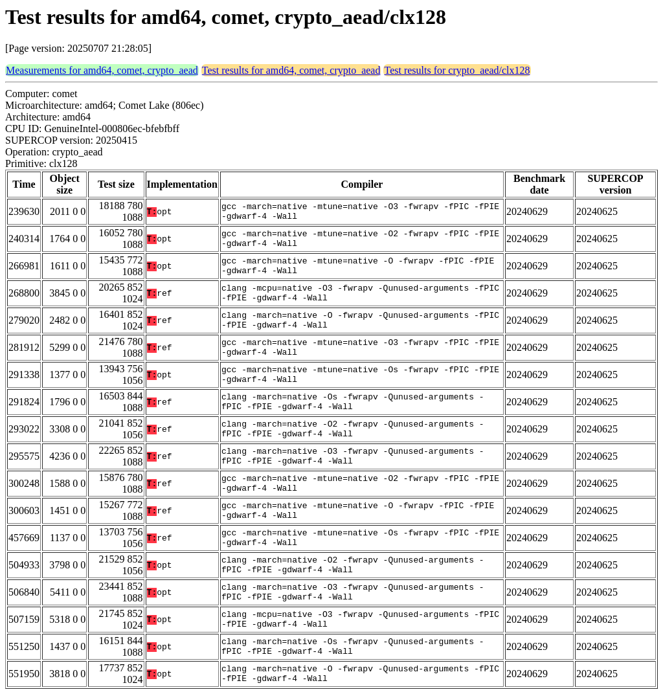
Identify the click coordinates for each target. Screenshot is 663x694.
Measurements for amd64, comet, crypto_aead (102, 70)
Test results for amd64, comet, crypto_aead (291, 70)
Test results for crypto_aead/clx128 (457, 70)
